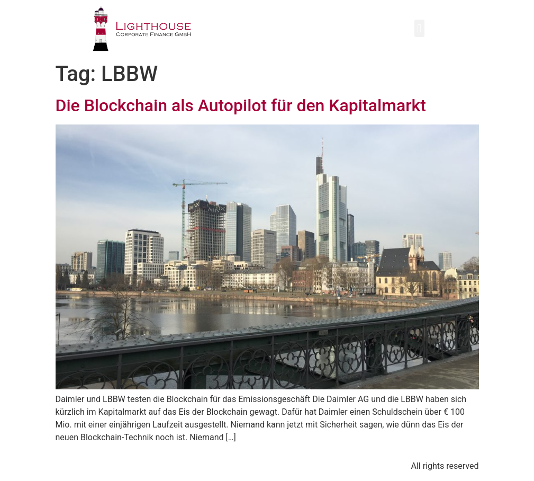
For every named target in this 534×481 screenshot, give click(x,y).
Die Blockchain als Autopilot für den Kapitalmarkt (241, 105)
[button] (419, 28)
